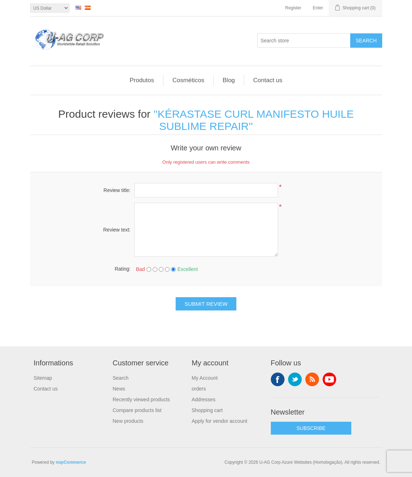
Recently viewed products (141, 399)
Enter (318, 7)
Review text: (116, 230)
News (119, 389)
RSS (312, 379)
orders (199, 389)
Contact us (267, 80)
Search (366, 40)
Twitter (295, 379)
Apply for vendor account (219, 421)
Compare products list (137, 410)
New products (128, 421)
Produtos (142, 80)
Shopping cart (207, 410)
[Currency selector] (49, 8)
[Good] (167, 269)
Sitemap (43, 378)
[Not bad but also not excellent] (161, 269)
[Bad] (149, 269)
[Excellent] (173, 269)
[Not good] (155, 269)
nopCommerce (71, 462)
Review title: (116, 190)
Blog (229, 80)
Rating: (122, 269)
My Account (205, 378)
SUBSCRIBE (311, 428)
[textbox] (304, 40)
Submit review (206, 304)
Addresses (204, 399)
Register (293, 7)
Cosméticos (188, 80)
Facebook (277, 379)
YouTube (329, 379)
